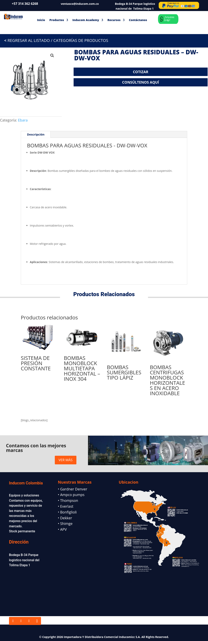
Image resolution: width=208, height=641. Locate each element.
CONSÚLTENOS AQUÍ (140, 82)
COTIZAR (140, 71)
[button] (52, 55)
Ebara (23, 120)
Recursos (113, 20)
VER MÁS (66, 460)
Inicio (41, 20)
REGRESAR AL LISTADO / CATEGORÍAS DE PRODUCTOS (54, 40)
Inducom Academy (85, 20)
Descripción (35, 134)
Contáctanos (138, 20)
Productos (56, 20)
